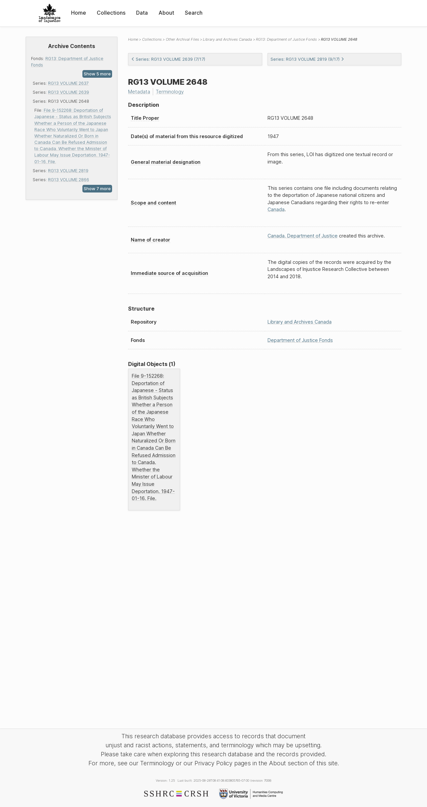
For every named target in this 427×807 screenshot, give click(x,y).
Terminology (170, 91)
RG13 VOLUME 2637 (68, 83)
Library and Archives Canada (227, 39)
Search (193, 12)
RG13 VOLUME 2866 (68, 179)
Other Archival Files (182, 39)
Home (78, 12)
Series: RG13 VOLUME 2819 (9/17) (307, 59)
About (166, 12)
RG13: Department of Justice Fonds (286, 39)
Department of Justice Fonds (300, 340)
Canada (276, 209)
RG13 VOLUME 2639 (68, 92)
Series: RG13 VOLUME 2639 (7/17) (168, 59)
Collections (111, 12)
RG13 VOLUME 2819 (68, 170)
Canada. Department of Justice (303, 236)
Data (142, 12)
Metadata (139, 91)
